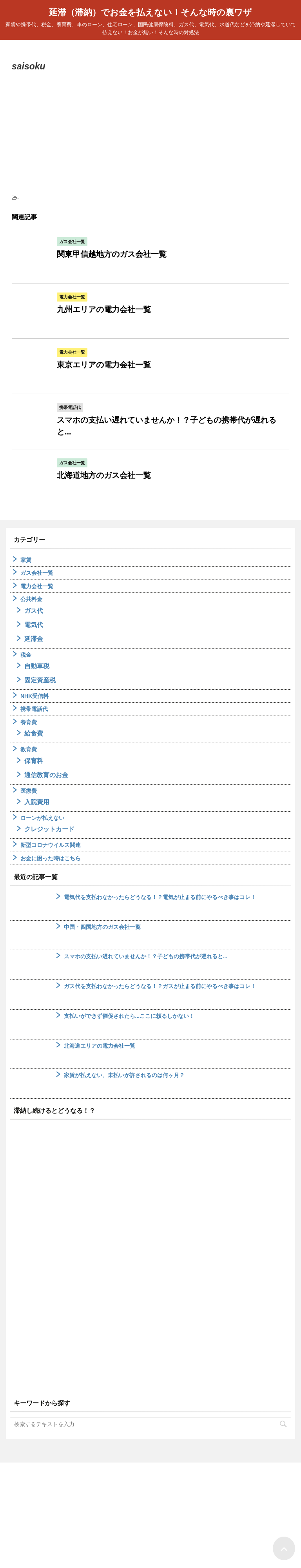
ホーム (131, 1505)
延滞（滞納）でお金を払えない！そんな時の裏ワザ (150, 12)
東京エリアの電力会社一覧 (104, 364)
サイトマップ (163, 1505)
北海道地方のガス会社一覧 (104, 475)
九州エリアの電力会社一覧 (104, 309)
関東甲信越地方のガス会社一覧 (112, 254)
